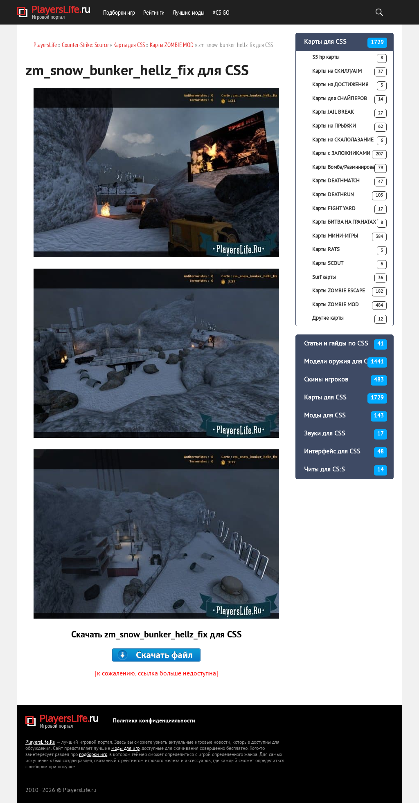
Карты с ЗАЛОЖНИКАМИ (349, 154)
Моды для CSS (345, 416)
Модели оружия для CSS (345, 362)
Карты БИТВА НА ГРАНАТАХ (349, 223)
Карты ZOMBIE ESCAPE (349, 291)
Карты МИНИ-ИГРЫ (349, 237)
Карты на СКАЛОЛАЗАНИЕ (349, 140)
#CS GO (221, 12)
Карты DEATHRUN (349, 195)
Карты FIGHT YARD (349, 209)
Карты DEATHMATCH (349, 181)
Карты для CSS (345, 43)
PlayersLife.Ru (40, 743)
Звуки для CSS (345, 434)
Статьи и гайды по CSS (345, 344)
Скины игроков (345, 380)
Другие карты (349, 319)
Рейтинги (153, 12)
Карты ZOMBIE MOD (349, 305)
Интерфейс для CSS (345, 452)
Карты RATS (349, 250)
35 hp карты (349, 58)
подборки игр (93, 755)
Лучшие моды (189, 12)
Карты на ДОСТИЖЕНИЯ (349, 85)
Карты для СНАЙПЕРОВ (349, 99)
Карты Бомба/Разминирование (349, 168)
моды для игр (125, 749)
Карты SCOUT (349, 264)
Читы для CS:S (345, 470)
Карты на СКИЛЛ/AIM (349, 71)
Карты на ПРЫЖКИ (349, 127)
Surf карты (349, 278)
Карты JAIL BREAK (349, 113)
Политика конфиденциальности (154, 721)
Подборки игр (119, 12)
